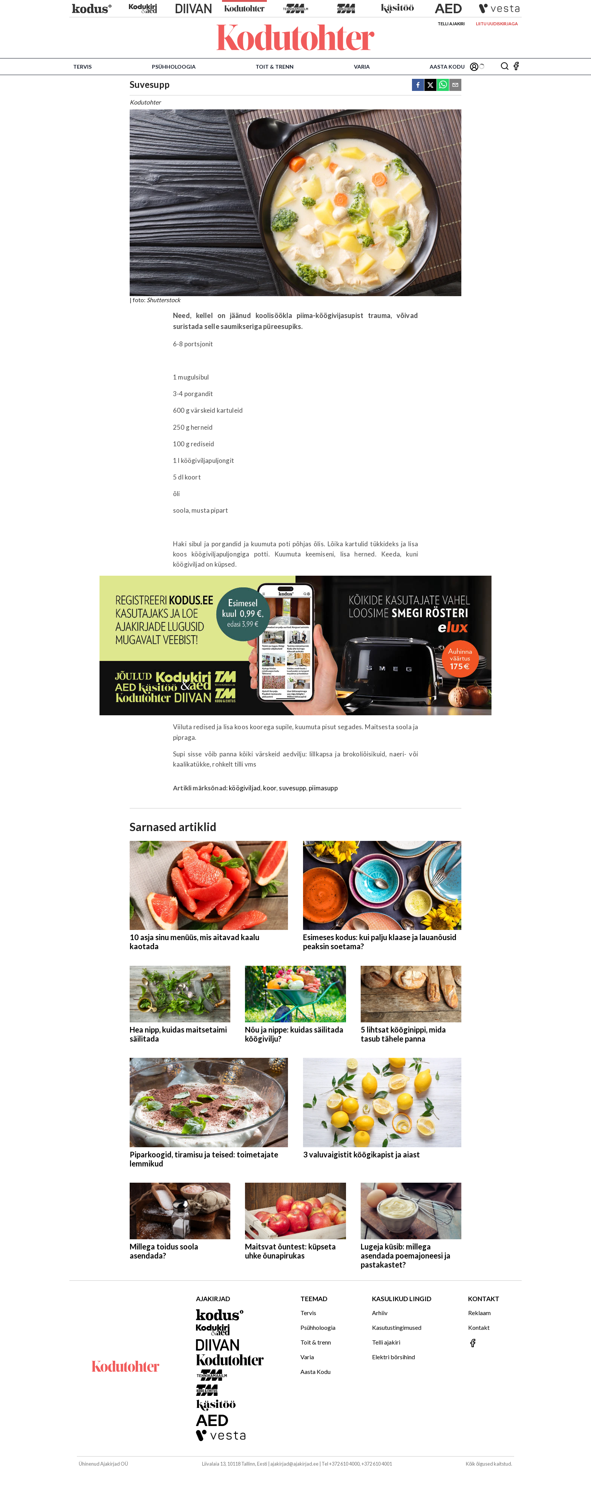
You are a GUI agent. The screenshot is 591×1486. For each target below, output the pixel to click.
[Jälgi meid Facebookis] (516, 66)
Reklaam (479, 1312)
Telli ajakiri (451, 23)
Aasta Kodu (447, 66)
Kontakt (479, 1327)
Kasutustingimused (396, 1327)
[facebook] (418, 85)
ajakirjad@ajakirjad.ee (294, 1464)
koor (269, 788)
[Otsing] (504, 66)
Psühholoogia (174, 66)
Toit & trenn (275, 66)
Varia (362, 66)
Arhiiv (379, 1312)
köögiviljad (244, 788)
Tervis (82, 66)
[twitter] (430, 85)
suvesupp (292, 788)
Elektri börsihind (393, 1356)
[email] (455, 85)
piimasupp (323, 788)
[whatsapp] (443, 85)
